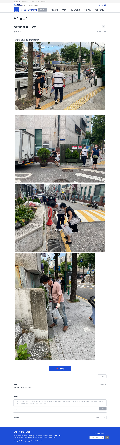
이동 (107, 437)
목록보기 (102, 376)
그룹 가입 (42, 10)
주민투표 (87, 10)
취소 (103, 409)
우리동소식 (53, 10)
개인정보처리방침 (99, 433)
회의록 (64, 10)
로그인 (101, 5)
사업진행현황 (75, 10)
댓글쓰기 (17, 396)
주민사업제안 (99, 10)
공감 (62, 368)
